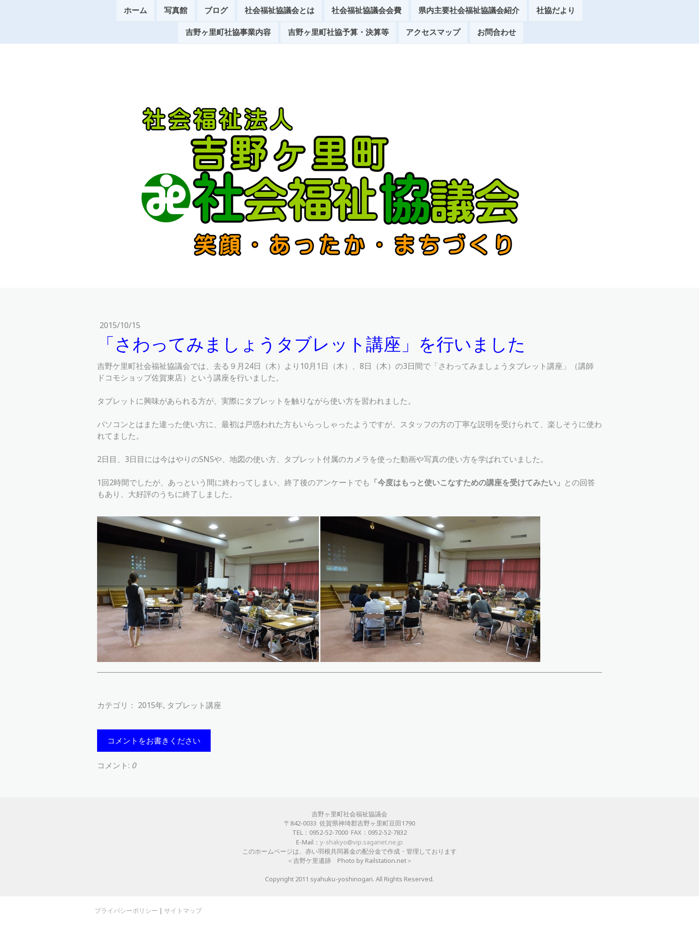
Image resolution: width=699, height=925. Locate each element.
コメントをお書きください (153, 740)
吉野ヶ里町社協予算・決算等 (338, 33)
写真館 (175, 10)
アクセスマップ (433, 33)
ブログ (216, 10)
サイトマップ (183, 910)
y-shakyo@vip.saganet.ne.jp (361, 842)
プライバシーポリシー (126, 910)
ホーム (135, 10)
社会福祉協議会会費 (366, 10)
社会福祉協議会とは (280, 10)
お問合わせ (496, 33)
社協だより (555, 10)
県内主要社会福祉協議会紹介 (468, 10)
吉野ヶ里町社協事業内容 (228, 33)
